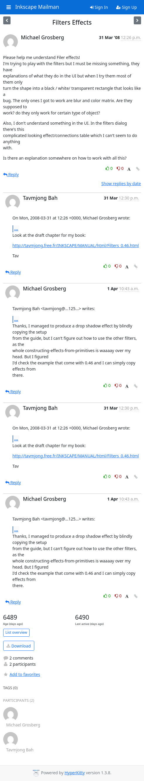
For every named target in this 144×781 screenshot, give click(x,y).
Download (18, 646)
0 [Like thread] (110, 168)
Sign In (99, 7)
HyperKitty (74, 772)
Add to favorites (21, 674)
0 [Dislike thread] (120, 168)
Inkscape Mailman (37, 7)
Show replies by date (121, 183)
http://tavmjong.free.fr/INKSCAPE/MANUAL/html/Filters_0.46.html (76, 245)
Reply (11, 174)
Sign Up (126, 7)
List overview (16, 632)
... (16, 228)
